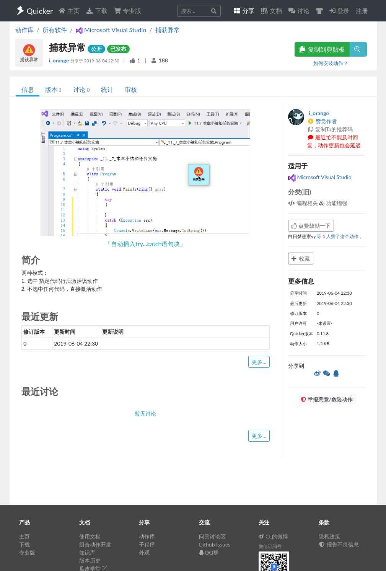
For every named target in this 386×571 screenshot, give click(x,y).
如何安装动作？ (330, 63)
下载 (96, 10)
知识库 (87, 552)
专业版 (127, 10)
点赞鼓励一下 (311, 225)
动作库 (24, 29)
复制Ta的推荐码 (330, 129)
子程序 (147, 544)
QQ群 (209, 552)
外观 (144, 552)
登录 (339, 10)
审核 (131, 89)
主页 (69, 10)
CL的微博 (273, 536)
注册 (362, 10)
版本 (53, 89)
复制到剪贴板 (322, 49)
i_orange (59, 60)
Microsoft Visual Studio (320, 177)
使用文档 (90, 536)
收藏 (301, 258)
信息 (27, 89)
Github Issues (215, 544)
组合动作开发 (95, 544)
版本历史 (90, 560)
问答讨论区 (212, 536)
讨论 (81, 89)
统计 (107, 89)
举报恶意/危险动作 (327, 399)
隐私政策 (329, 536)
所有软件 (54, 29)
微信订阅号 (270, 546)
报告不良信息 (339, 544)
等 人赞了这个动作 (338, 236)
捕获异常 (167, 29)
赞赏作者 (322, 121)
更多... (259, 362)
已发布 (118, 49)
